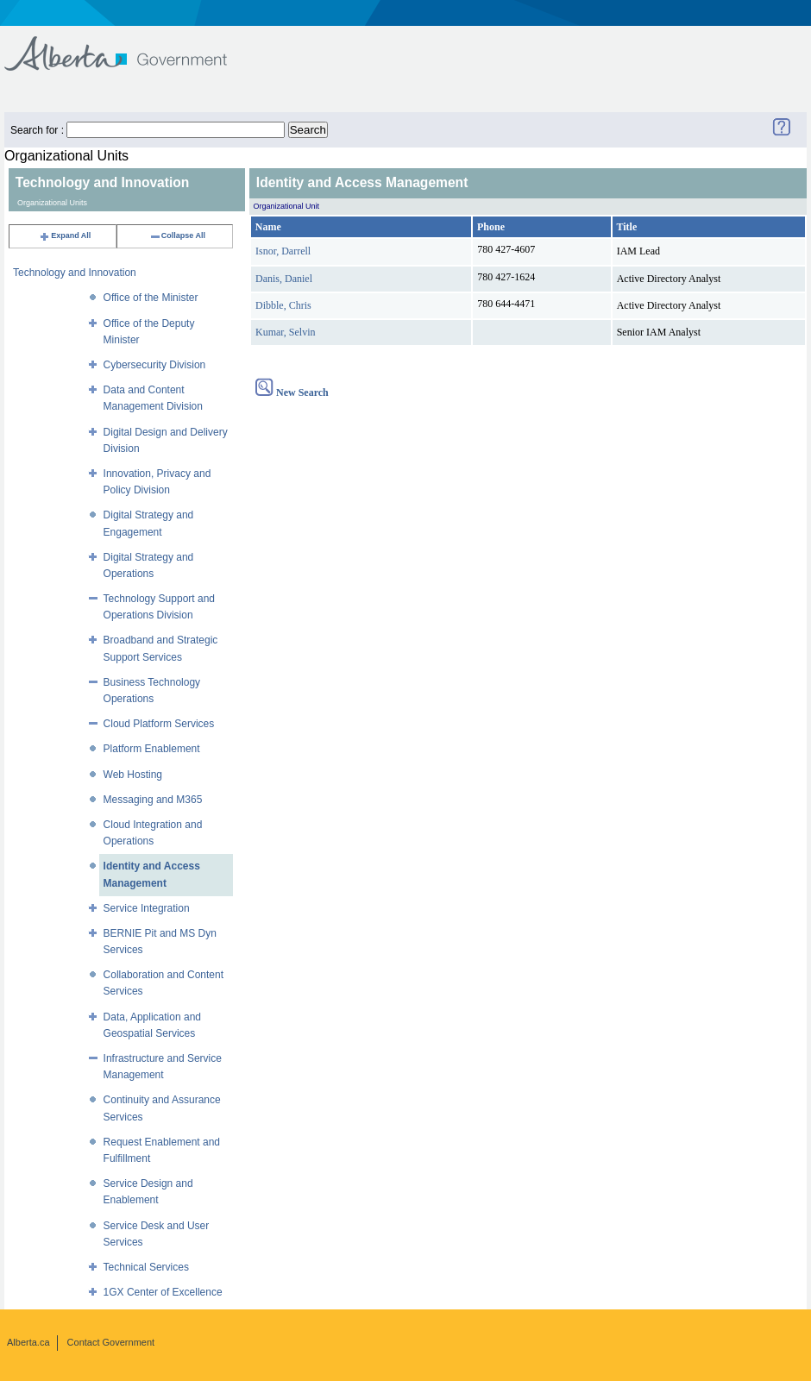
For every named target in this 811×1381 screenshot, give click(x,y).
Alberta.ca (28, 1342)
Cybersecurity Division (155, 365)
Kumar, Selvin (285, 332)
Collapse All (177, 235)
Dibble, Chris (283, 305)
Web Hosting (133, 775)
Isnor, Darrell (283, 251)
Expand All (65, 235)
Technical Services (146, 1267)
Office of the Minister (151, 298)
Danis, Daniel (283, 279)
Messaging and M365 (153, 800)
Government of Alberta (130, 45)
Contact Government (111, 1342)
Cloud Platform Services (159, 724)
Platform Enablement (152, 749)
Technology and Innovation (74, 273)
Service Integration (147, 908)
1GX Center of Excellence (163, 1292)
